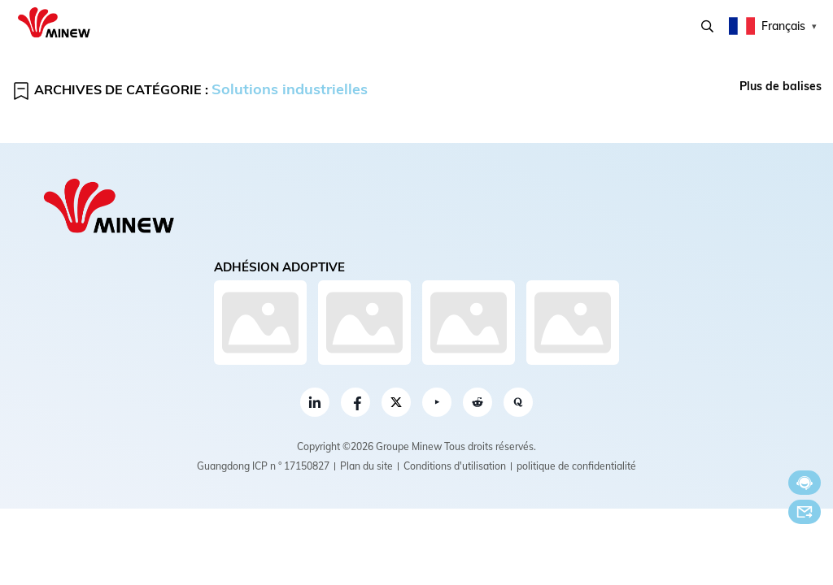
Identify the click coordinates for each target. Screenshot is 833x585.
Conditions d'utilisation (454, 466)
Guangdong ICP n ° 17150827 (263, 466)
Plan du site (366, 466)
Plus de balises (780, 86)
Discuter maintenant (804, 483)
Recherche (707, 26)
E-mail (804, 511)
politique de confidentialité (576, 466)
